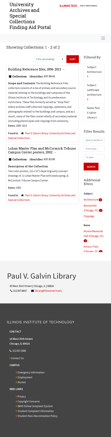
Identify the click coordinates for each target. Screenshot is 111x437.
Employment (25, 377)
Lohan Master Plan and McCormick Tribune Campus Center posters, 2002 (42, 150)
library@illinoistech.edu (48, 290)
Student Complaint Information (36, 411)
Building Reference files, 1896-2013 (35, 69)
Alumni (22, 382)
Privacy (22, 396)
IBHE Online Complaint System (35, 406)
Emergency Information (31, 372)
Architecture (91, 199)
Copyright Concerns (29, 401)
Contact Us (17, 358)
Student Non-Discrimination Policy (37, 416)
